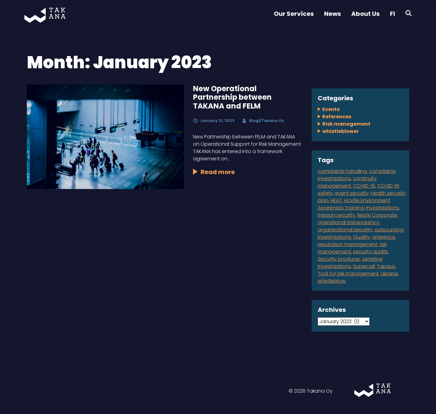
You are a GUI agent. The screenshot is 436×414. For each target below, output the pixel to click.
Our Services (294, 13)
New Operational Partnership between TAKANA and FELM (232, 97)
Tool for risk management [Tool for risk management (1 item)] (348, 273)
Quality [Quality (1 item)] (361, 237)
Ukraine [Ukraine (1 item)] (389, 273)
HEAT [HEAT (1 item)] (336, 200)
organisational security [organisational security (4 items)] (345, 229)
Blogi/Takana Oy (266, 120)
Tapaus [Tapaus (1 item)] (386, 266)
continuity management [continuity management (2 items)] (347, 182)
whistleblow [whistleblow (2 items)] (331, 280)
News (332, 13)
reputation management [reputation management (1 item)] (347, 244)
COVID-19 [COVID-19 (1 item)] (364, 185)
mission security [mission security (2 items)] (336, 215)
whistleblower (340, 131)
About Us (365, 13)
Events (331, 109)
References (336, 116)
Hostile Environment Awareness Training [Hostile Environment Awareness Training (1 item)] (354, 204)
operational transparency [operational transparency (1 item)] (348, 222)
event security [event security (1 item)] (352, 193)
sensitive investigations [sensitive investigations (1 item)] (350, 262)
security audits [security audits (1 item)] (370, 251)
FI (392, 13)
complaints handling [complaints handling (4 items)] (342, 171)
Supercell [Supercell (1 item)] (364, 266)
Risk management (346, 123)
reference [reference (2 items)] (383, 237)
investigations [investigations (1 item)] (382, 207)
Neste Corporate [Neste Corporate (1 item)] (377, 215)
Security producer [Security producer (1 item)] (339, 258)
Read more (218, 172)
